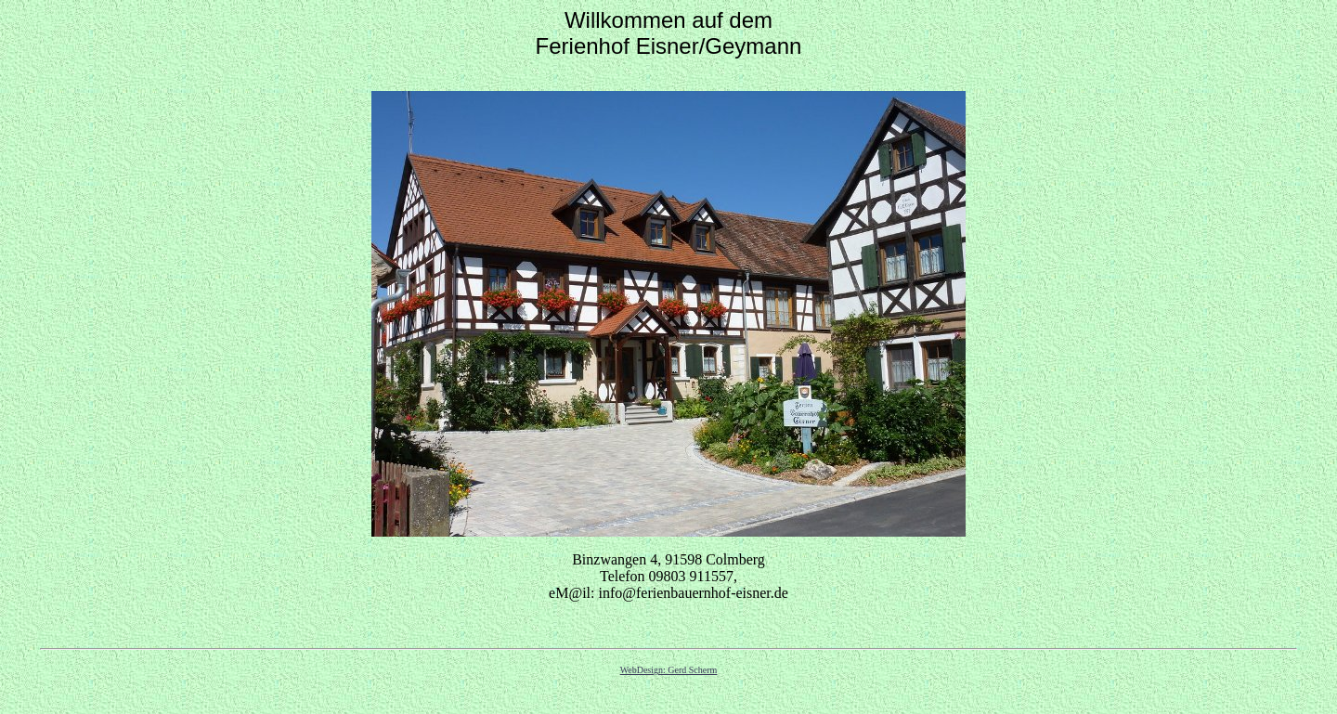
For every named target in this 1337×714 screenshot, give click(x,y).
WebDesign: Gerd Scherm (669, 670)
